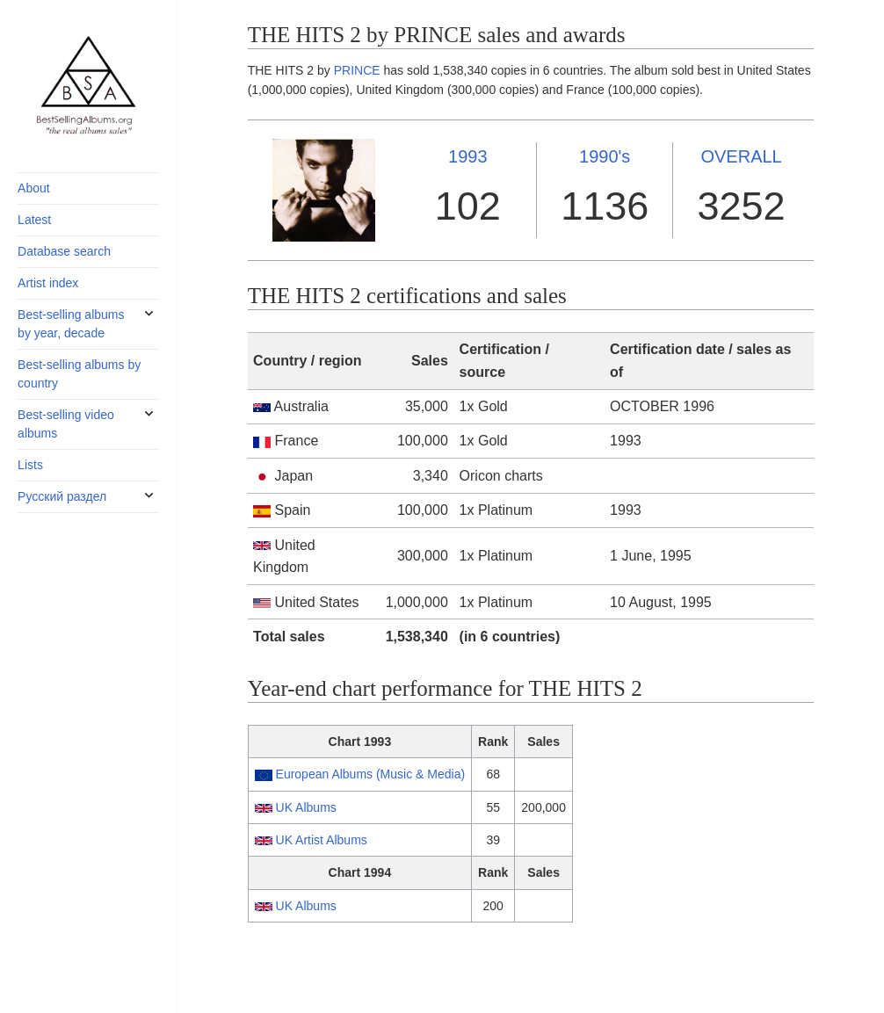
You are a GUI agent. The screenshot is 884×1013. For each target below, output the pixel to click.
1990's (604, 156)
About (34, 188)
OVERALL (740, 156)
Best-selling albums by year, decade (71, 324)
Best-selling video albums (66, 424)
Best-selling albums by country (79, 374)
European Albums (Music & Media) (371, 774)
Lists (30, 465)
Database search (64, 251)
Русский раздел (62, 496)
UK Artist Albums (321, 840)
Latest (34, 220)
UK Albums (306, 807)
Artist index (48, 283)
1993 (468, 156)
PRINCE (357, 70)
